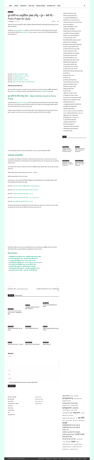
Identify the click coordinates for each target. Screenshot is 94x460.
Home (10, 5)
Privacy (59, 458)
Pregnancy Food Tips (79, 160)
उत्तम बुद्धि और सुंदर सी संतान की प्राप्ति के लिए (72, 104)
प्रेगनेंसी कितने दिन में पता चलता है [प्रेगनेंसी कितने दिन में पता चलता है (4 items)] (71, 425)
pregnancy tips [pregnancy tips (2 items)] (74, 405)
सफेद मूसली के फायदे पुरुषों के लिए (70, 106)
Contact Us (74, 458)
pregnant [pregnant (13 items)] (67, 407)
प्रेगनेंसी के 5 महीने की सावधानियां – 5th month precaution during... (67, 150)
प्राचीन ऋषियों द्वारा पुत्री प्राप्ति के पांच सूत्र (71, 60)
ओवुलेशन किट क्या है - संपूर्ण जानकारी (70, 115)
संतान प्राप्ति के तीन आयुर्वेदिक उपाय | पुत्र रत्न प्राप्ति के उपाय (22, 264)
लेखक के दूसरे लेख (18, 295)
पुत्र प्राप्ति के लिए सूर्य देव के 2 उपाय (70, 57)
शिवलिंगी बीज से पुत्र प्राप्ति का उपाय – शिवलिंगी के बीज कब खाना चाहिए (25, 256)
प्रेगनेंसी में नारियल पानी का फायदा (69, 13)
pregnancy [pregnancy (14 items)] (67, 398)
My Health (27, 305)
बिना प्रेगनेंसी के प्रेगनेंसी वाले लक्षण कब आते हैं (72, 40)
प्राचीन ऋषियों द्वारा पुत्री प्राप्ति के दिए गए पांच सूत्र (23, 201)
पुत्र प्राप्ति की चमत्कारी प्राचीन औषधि (20, 74)
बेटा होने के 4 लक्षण (67, 91)
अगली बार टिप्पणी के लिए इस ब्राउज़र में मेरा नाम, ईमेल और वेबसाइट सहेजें (23, 382)
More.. (59, 5)
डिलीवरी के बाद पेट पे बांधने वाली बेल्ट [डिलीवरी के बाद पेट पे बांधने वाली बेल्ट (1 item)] (67, 415)
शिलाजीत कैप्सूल (11, 399)
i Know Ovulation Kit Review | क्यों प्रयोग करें (73, 111)
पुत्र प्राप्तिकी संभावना (44, 91)
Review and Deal (39, 399)
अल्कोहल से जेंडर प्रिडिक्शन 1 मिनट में (70, 26)
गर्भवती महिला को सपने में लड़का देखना (70, 128)
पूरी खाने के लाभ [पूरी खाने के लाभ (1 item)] (75, 420)
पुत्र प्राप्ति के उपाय (25, 32)
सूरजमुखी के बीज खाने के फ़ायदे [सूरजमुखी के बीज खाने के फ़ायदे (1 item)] (67, 446)
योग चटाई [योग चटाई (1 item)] (63, 441)
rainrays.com (38, 397)
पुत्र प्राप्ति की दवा (66, 73)
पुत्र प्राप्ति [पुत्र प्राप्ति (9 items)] (81, 418)
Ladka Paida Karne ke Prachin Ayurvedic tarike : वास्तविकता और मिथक (15, 312)
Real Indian (38, 401)
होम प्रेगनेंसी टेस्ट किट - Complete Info (71, 117)
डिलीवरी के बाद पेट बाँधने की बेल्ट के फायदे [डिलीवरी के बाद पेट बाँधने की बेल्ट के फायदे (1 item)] (68, 418)
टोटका (15, 91)
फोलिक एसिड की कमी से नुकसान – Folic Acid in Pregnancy (79, 164)
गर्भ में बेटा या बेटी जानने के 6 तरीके (70, 51)
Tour (42, 401)
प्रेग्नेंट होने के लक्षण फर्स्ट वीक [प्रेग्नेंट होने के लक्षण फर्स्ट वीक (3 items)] (69, 439)
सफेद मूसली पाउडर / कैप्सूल (13, 403)
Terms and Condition (66, 458)
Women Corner (40, 5)
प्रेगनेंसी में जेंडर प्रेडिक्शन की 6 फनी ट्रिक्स (71, 53)
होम (8, 9)
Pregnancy (23, 5)
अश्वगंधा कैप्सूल (11, 410)
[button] (84, 6)
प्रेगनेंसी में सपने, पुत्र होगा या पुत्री (69, 86)
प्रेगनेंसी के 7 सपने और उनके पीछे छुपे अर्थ (71, 35)
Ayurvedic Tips (51, 5)
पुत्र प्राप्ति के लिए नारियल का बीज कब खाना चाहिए (73, 71)
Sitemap (84, 458)
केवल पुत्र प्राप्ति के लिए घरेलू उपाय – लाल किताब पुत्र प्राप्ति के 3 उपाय (24, 268)
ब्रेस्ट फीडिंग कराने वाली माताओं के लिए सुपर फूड (72, 44)
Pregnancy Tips (65, 146)
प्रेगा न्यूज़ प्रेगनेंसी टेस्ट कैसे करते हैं (69, 119)
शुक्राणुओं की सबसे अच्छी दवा (69, 108)
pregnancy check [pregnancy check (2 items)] (66, 400)
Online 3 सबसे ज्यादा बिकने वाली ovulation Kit (73, 113)
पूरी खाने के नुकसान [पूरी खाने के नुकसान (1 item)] (69, 420)
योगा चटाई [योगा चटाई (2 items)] (68, 442)
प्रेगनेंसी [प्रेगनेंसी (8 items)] (64, 423)
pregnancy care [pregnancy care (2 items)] (78, 398)
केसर (9, 412)
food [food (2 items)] (72, 396)
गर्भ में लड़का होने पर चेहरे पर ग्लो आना (70, 95)
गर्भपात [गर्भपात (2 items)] (75, 410)
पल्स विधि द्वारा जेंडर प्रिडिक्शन (69, 29)
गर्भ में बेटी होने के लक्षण (67, 130)
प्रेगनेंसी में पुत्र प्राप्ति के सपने (68, 88)
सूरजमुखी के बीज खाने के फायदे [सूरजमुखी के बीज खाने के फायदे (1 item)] (77, 446)
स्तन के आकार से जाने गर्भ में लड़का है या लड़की (72, 97)
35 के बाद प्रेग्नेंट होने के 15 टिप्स (69, 37)
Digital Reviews (41, 458)
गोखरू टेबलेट (10, 408)
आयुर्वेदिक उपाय (21, 30)
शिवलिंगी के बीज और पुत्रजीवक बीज (70, 62)
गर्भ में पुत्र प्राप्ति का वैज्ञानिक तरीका (70, 64)
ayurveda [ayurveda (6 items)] (66, 395)
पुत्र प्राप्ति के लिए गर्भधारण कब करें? (70, 55)
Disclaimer (55, 458)
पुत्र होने (14, 30)
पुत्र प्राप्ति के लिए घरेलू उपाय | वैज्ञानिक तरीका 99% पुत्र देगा (22, 266)
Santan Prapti (13, 9)
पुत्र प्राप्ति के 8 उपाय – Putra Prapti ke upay (18, 289)
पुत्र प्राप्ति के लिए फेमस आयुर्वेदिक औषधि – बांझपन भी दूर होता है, (26, 186)
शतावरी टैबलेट (10, 401)
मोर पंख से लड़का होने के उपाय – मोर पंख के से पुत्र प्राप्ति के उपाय (23, 258)
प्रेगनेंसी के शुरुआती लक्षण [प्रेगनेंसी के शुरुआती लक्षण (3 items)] (68, 434)
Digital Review (38, 403)
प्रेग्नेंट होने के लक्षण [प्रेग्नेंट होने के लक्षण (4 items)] (67, 436)
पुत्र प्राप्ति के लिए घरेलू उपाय (21, 102)
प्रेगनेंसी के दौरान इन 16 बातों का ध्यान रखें (71, 20)
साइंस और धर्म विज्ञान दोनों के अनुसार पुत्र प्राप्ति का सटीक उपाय (26, 190)
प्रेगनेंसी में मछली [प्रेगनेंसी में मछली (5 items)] (79, 434)
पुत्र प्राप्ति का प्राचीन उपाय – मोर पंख (20, 80)
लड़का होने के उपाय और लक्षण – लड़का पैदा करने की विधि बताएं (23, 270)
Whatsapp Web (48, 458)
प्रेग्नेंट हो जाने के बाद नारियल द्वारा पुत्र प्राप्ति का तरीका (24, 82)
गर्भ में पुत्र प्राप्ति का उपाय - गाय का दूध (70, 66)
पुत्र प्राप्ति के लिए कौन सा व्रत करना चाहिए (71, 49)
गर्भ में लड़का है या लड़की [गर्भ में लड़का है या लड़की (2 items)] (67, 413)
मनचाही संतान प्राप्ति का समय (68, 102)
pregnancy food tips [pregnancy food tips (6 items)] (70, 403)
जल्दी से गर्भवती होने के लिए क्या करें (31, 328)
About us (80, 458)
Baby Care (31, 5)
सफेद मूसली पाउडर (11, 414)
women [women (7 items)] (76, 408)
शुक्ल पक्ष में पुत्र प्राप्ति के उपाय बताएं (70, 84)
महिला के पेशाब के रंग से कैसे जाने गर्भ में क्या (71, 99)
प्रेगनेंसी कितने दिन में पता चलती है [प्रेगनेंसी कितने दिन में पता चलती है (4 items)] (71, 427)
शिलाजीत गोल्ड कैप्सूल (12, 397)
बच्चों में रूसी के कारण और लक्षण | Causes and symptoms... (80, 150)
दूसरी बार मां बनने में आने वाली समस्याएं (32, 344)
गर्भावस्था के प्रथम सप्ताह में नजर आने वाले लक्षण (72, 22)
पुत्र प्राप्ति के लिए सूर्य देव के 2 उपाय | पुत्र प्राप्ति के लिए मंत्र (48, 289)
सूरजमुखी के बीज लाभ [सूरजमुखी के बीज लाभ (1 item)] (65, 449)
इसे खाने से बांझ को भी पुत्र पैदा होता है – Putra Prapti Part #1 (26, 197)
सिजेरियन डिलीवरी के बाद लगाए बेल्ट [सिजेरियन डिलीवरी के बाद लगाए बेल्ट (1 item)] (67, 444)
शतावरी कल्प (10, 405)
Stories (16, 5)
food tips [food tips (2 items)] (76, 396)
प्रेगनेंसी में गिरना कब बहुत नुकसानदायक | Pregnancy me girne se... (67, 164)
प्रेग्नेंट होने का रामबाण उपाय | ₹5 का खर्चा (15, 344)
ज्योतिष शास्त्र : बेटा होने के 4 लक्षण (70, 93)
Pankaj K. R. (11, 21)
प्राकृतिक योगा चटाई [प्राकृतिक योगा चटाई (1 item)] (81, 420)
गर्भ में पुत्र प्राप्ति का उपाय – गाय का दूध (21, 76)
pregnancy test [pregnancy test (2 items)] (66, 405)
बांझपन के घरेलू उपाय (47, 344)
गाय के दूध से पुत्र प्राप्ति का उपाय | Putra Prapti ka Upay (22, 260)
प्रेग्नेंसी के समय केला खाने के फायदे (69, 15)
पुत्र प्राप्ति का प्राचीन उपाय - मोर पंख (70, 68)
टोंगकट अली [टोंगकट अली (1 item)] (83, 412)
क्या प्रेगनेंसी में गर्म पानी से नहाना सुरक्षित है (71, 33)
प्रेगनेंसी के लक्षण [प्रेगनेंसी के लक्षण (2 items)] (65, 429)
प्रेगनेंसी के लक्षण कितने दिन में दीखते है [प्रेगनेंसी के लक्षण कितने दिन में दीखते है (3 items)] (71, 432)
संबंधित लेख (11, 295)
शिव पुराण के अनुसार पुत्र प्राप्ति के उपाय (71, 46)
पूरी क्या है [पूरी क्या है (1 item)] (63, 420)
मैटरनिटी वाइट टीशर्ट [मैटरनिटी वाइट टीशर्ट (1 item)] (80, 439)
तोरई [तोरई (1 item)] (76, 418)
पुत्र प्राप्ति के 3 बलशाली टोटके (19, 78)
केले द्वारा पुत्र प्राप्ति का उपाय (68, 75)
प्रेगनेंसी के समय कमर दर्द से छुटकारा (70, 42)
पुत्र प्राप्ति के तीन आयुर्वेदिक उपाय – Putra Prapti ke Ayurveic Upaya (25, 262)
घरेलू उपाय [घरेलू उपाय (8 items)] (76, 412)
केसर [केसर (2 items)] (72, 410)
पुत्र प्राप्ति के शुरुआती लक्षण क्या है (69, 80)
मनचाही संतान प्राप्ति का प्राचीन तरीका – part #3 (23, 193)
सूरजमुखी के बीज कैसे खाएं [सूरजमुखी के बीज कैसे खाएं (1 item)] (78, 444)
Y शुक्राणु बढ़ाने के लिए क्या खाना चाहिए (71, 126)
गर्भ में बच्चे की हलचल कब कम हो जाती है (71, 82)
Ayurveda (10, 342)
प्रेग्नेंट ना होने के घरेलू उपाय (68, 24)
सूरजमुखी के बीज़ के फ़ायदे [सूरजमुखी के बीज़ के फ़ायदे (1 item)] (74, 449)
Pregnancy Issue (29, 342)
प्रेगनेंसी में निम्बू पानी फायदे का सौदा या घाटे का (72, 31)
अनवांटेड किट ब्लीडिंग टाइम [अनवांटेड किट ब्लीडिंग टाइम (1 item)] (66, 410)
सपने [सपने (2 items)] (77, 442)
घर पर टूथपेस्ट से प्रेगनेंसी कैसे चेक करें (70, 18)
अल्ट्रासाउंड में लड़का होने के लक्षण (69, 122)
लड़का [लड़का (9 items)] (73, 441)
